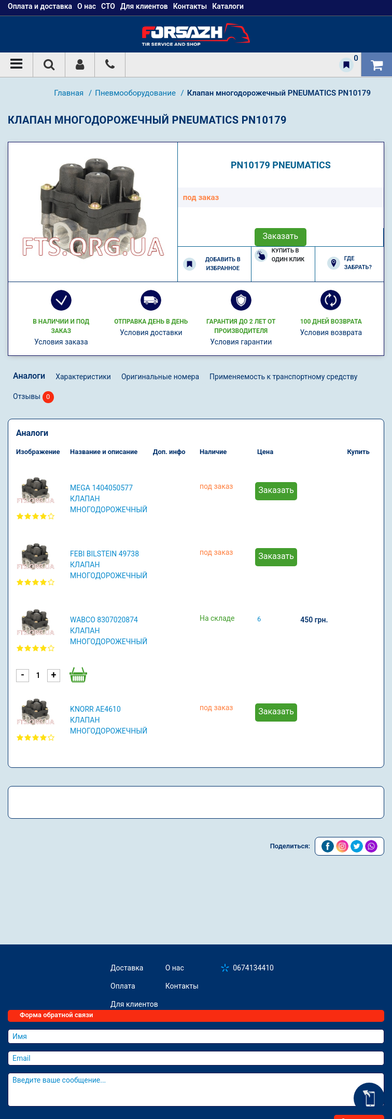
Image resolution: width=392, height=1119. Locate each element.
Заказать (281, 236)
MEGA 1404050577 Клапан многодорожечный (108, 499)
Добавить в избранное (212, 264)
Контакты (182, 986)
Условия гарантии (241, 342)
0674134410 (253, 968)
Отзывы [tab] (33, 397)
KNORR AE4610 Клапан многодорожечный (108, 720)
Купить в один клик (280, 255)
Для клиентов (134, 1004)
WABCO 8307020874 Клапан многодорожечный (108, 631)
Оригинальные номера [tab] (160, 376)
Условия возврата (331, 332)
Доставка (126, 968)
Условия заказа (61, 342)
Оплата (122, 986)
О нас (174, 968)
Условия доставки (151, 332)
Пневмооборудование (136, 93)
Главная (70, 93)
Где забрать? (349, 263)
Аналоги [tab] (29, 376)
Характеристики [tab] (83, 376)
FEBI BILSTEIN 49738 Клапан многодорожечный (108, 565)
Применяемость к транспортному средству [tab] (283, 376)
